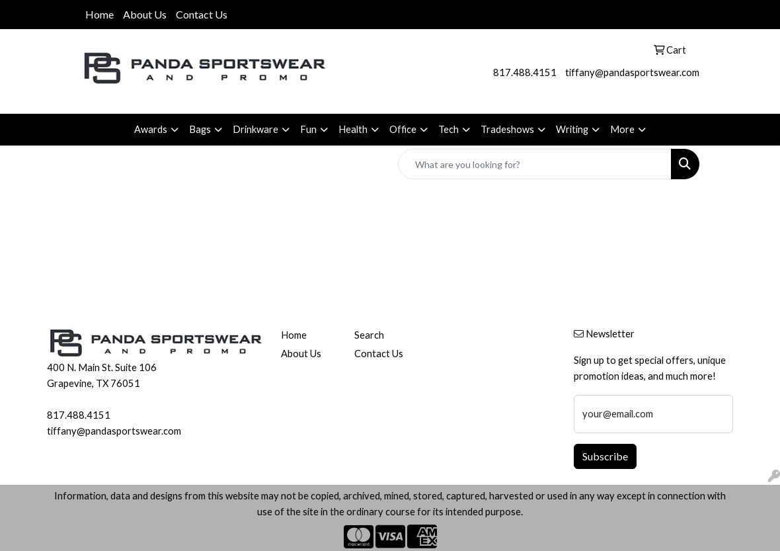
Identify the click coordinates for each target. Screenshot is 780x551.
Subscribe (605, 456)
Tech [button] (448, 129)
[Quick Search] (535, 164)
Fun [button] (308, 129)
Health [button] (353, 129)
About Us (145, 14)
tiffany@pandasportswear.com (632, 72)
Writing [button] (572, 129)
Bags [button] (200, 129)
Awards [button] (150, 129)
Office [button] (402, 129)
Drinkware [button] (255, 129)
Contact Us (201, 14)
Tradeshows (507, 129)
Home (99, 14)
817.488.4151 (525, 72)
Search (369, 335)
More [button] (622, 129)
